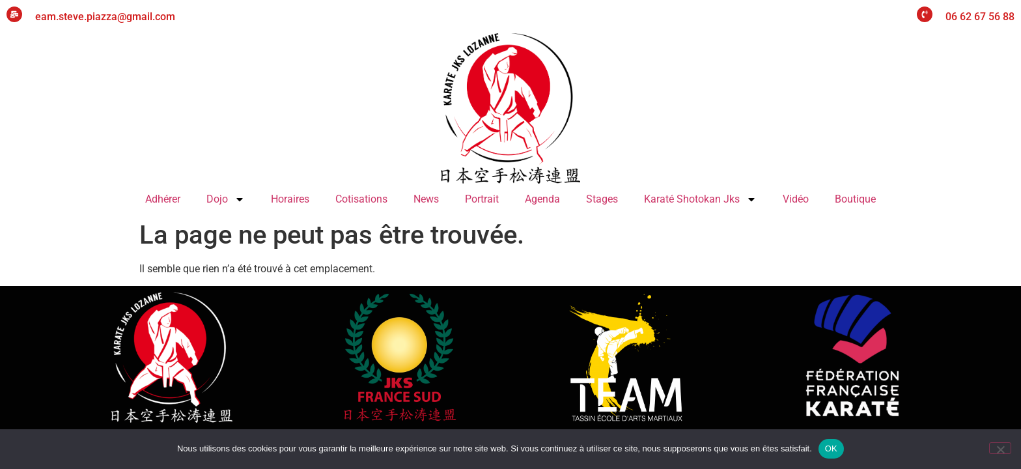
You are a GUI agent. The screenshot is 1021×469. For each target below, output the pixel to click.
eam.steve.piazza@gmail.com (105, 16)
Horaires (290, 199)
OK (831, 448)
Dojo (225, 199)
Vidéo (796, 199)
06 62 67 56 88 (979, 16)
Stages (602, 199)
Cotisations (361, 199)
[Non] (1000, 448)
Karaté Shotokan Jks (700, 199)
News (426, 199)
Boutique (855, 199)
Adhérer (162, 199)
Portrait (482, 199)
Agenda (542, 199)
